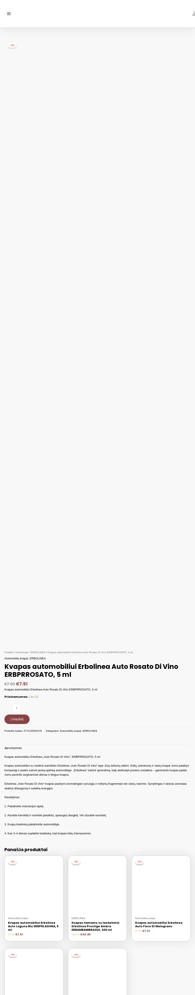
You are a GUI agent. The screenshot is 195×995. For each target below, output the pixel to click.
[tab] (13, 750)
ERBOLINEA (38, 654)
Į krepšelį (17, 721)
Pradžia (8, 654)
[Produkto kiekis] (16, 710)
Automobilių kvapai (16, 660)
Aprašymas (13, 750)
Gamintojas (21, 654)
